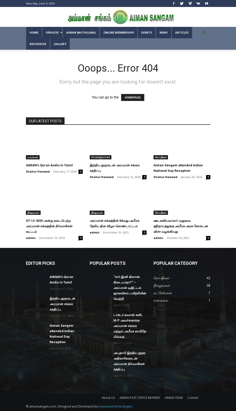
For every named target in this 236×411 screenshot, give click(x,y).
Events (146, 32)
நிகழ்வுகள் (33, 212)
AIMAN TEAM (174, 398)
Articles (182, 32)
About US (108, 398)
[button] (204, 33)
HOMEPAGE (133, 97)
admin (31, 238)
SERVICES (54, 32)
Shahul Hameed (38, 171)
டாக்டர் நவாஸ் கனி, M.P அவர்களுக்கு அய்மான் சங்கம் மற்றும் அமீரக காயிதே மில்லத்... (129, 326)
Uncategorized (100, 157)
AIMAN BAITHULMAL (81, 32)
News (163, 32)
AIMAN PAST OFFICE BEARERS (140, 398)
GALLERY (60, 44)
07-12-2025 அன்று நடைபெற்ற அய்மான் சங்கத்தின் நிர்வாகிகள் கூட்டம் (49, 226)
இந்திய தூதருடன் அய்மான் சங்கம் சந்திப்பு (62, 304)
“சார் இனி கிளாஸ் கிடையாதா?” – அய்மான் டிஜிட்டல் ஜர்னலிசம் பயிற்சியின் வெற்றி (129, 288)
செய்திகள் (160, 157)
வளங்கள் (32, 157)
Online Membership (118, 32)
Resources (38, 44)
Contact (192, 398)
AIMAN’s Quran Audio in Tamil (49, 165)
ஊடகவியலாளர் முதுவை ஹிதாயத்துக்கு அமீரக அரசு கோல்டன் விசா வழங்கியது (181, 226)
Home (34, 32)
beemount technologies (115, 406)
